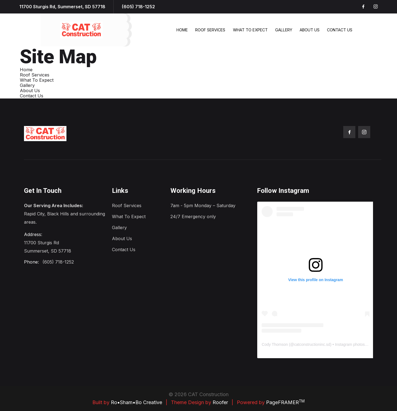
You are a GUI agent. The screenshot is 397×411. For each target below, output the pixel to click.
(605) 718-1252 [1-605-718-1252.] (138, 6)
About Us (310, 30)
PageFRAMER (285, 402)
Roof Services (210, 30)
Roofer (220, 402)
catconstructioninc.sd (312, 344)
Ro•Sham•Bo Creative (136, 402)
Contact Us (339, 30)
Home (182, 30)
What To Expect (250, 30)
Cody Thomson (275, 344)
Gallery (283, 30)
